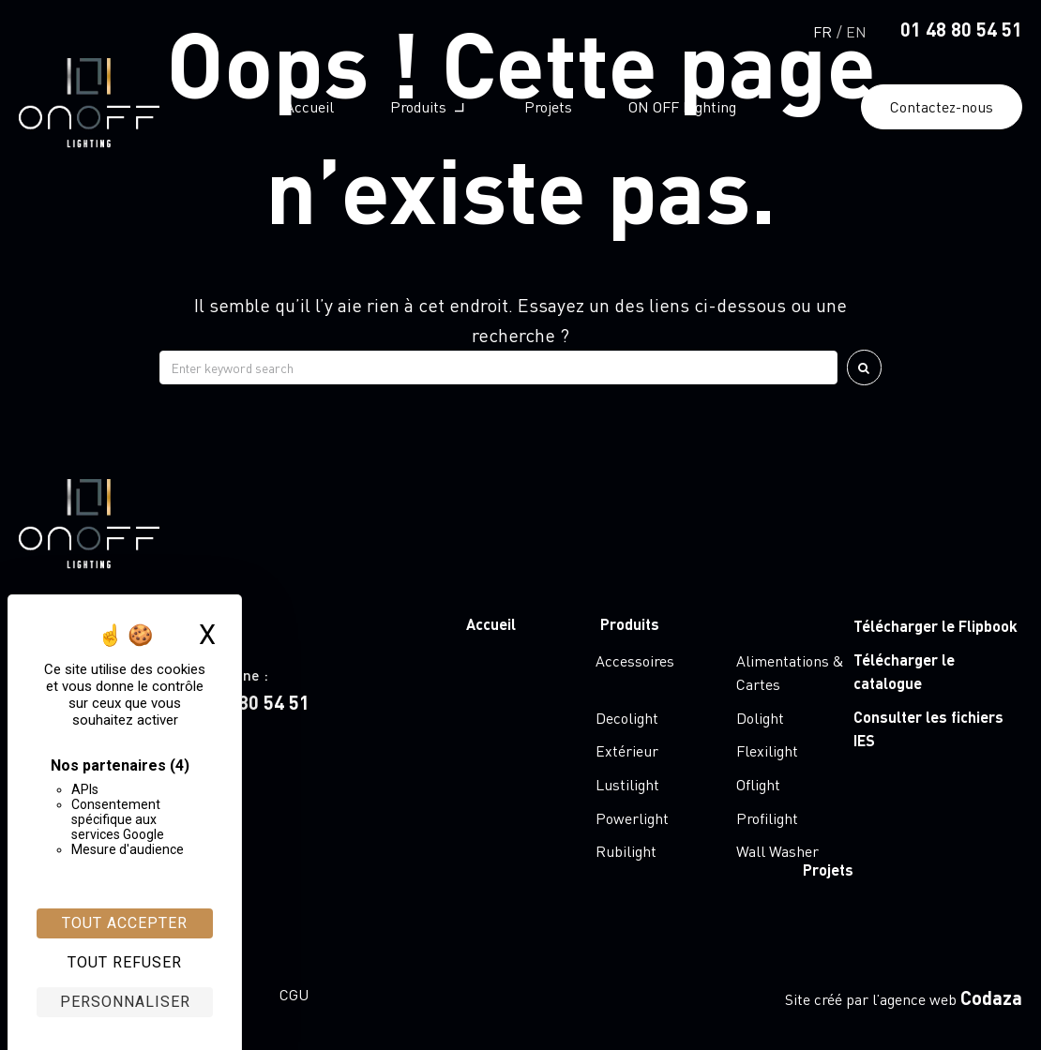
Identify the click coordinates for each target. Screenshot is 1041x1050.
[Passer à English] (856, 29)
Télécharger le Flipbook (935, 626)
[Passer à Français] (822, 29)
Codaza (991, 997)
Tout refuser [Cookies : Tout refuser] (125, 962)
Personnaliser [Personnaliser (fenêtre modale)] (125, 1002)
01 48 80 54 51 (961, 29)
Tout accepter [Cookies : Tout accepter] (125, 923)
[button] (429, 106)
